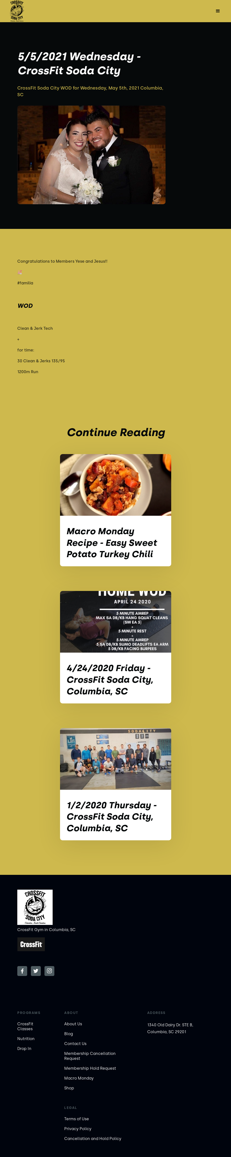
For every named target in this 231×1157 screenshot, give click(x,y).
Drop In (24, 1048)
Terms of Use (76, 1119)
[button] (217, 11)
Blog (68, 1033)
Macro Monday (79, 1078)
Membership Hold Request (90, 1068)
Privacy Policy (77, 1128)
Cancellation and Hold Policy (92, 1138)
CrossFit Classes (25, 1026)
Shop (69, 1088)
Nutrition (26, 1038)
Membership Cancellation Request (90, 1056)
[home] (17, 11)
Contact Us (75, 1043)
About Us (73, 1024)
